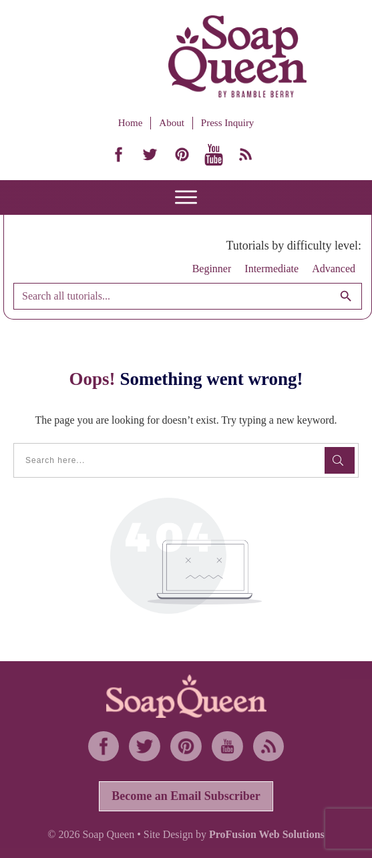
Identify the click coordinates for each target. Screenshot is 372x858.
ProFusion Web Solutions (267, 834)
